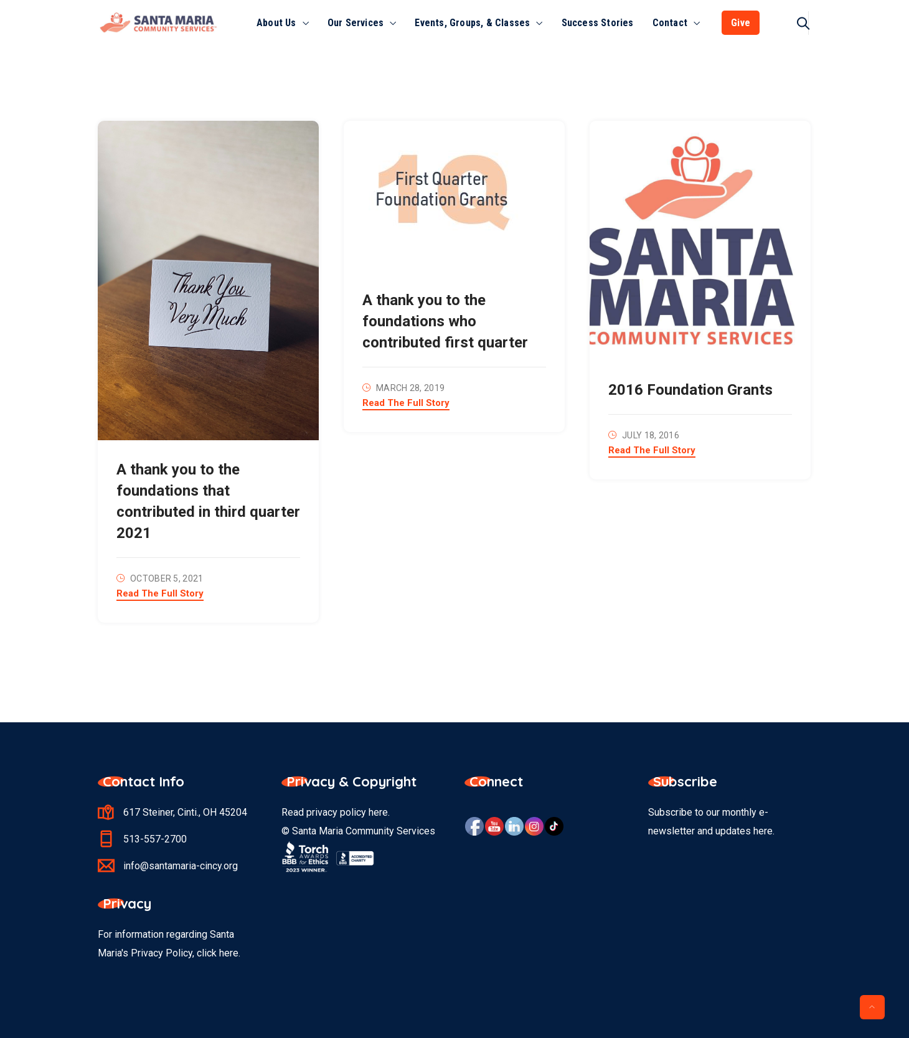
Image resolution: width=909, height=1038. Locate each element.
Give (740, 23)
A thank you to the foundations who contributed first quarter (445, 321)
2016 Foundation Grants (690, 390)
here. (229, 953)
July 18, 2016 (650, 435)
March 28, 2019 (410, 388)
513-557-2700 (155, 839)
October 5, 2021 (167, 578)
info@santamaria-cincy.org (180, 866)
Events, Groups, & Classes (472, 23)
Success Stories (598, 23)
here (378, 812)
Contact (669, 23)
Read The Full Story (160, 594)
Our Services (355, 23)
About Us (276, 23)
